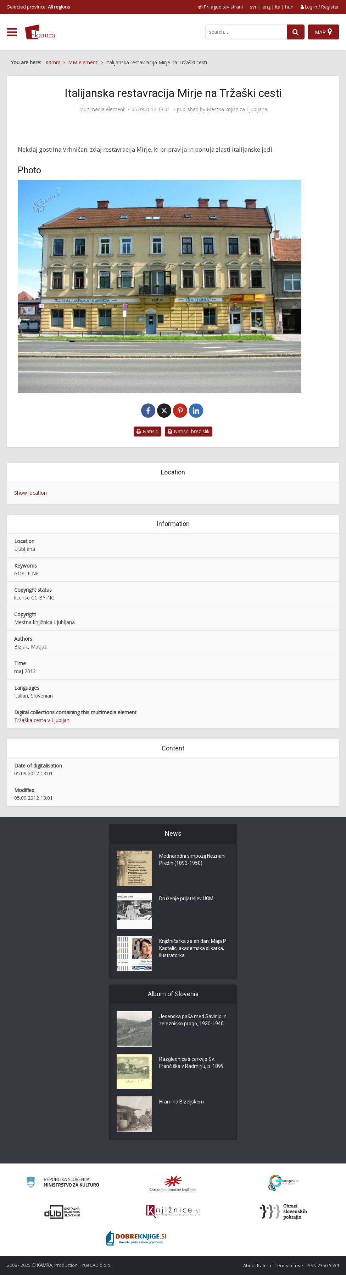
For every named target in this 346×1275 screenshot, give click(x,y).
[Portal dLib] (62, 1212)
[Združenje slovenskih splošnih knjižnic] (173, 1212)
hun (289, 7)
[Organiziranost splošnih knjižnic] (173, 1183)
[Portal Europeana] (283, 1183)
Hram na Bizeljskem (181, 1102)
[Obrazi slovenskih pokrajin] (283, 1212)
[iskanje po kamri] (246, 32)
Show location (30, 492)
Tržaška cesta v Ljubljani (42, 720)
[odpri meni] (12, 32)
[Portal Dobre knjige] (136, 1238)
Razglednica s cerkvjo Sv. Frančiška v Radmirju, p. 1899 (191, 1062)
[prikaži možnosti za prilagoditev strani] (220, 7)
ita (277, 7)
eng (266, 7)
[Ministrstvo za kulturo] (62, 1183)
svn (254, 7)
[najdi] (296, 32)
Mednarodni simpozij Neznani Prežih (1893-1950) (192, 859)
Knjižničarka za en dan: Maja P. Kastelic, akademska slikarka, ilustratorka (193, 948)
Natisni (147, 431)
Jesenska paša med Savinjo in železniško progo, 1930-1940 (193, 1020)
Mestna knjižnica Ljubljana (237, 109)
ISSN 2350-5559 (323, 1265)
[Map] (323, 32)
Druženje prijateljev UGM (186, 898)
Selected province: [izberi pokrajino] (38, 7)
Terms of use (289, 1265)
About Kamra (257, 1265)
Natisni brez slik (189, 431)
